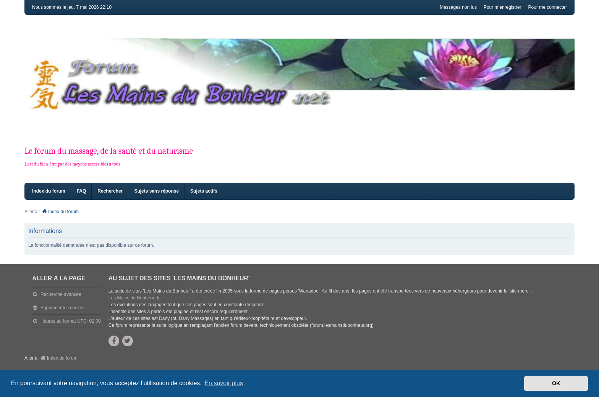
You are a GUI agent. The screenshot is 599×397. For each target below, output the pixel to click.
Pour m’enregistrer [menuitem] (502, 7)
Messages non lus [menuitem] (458, 7)
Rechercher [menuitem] (110, 191)
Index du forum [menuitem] (48, 191)
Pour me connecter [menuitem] (547, 7)
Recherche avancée (60, 294)
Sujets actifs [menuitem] (203, 191)
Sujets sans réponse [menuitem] (156, 191)
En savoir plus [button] (223, 383)
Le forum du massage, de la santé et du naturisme (108, 151)
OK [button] (556, 383)
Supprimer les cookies (63, 307)
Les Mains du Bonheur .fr (134, 298)
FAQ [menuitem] (81, 191)
